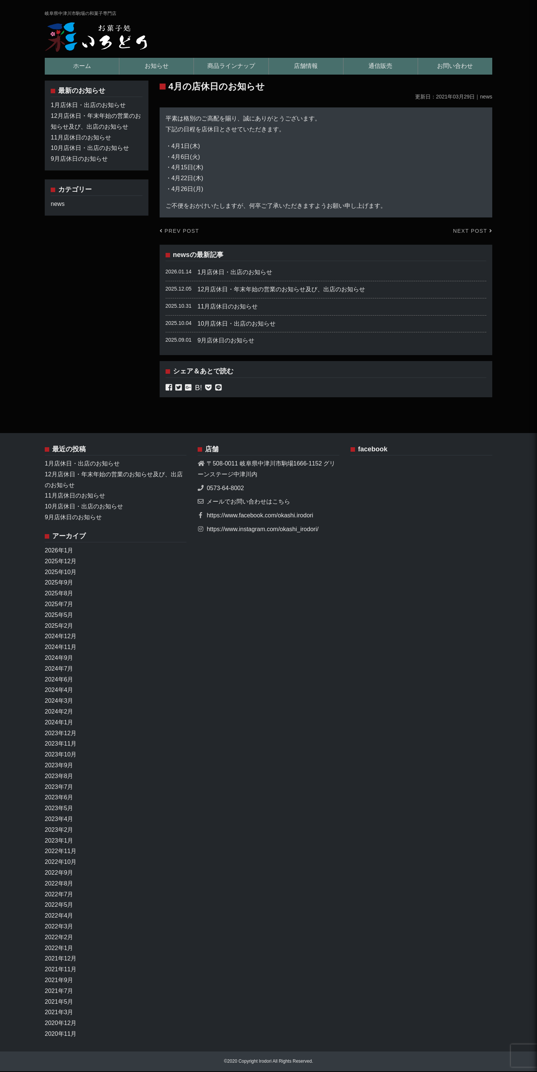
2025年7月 (59, 604)
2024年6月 (59, 680)
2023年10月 (60, 755)
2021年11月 (60, 970)
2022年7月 (59, 894)
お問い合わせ (455, 66)
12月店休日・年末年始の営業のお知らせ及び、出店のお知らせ (281, 289)
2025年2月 (59, 626)
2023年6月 (59, 798)
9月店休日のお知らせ (226, 341)
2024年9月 (59, 658)
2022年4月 (59, 916)
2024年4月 (59, 690)
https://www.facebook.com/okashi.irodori (260, 516)
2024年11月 (60, 648)
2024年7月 (59, 669)
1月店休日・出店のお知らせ (235, 273)
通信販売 (380, 66)
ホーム (82, 66)
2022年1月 (59, 948)
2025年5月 (59, 615)
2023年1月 (59, 841)
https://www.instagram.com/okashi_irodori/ (262, 529)
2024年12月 (60, 637)
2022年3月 (59, 927)
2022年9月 (59, 873)
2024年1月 (59, 723)
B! (198, 388)
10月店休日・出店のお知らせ (237, 324)
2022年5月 (59, 905)
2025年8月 (59, 594)
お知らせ (157, 66)
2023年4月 (59, 819)
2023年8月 (59, 776)
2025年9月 (59, 583)
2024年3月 (59, 701)
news (181, 255)
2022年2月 (59, 937)
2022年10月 (60, 862)
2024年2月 (59, 712)
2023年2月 (59, 830)
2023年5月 (59, 809)
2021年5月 (59, 1002)
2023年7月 (59, 787)
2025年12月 (60, 561)
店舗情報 (306, 66)
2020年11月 (60, 1034)
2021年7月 (59, 991)
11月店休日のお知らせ (228, 307)
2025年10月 (60, 572)
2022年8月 (59, 884)
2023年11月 (60, 744)
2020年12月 (60, 1024)
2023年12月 (60, 733)
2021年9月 (59, 980)
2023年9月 (59, 765)
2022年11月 (60, 852)
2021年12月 (60, 959)
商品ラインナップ (231, 66)
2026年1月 (59, 551)
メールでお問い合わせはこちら (248, 502)
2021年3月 (59, 1013)
